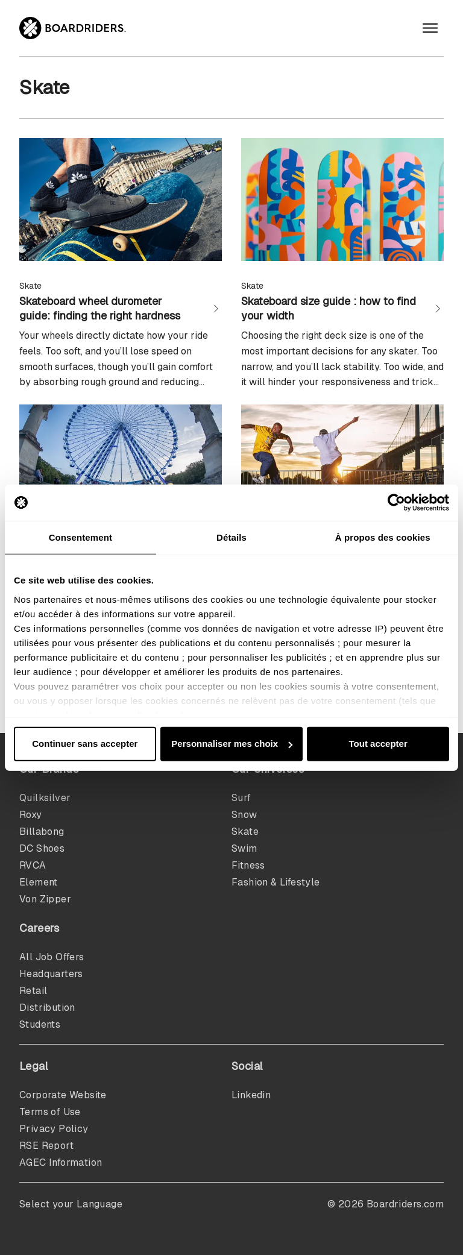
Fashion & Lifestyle (276, 882)
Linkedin (251, 1095)
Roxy (30, 814)
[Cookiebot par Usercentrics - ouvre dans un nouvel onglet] (396, 503)
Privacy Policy (54, 1128)
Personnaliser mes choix (231, 743)
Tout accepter (378, 743)
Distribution (47, 1007)
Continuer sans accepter (84, 743)
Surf (241, 797)
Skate (245, 831)
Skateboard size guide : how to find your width (328, 308)
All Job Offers (51, 957)
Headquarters (51, 973)
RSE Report (46, 1145)
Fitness (248, 865)
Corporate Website (63, 1095)
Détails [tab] (231, 537)
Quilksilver (45, 797)
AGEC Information (60, 1162)
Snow (244, 814)
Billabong (42, 831)
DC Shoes (42, 848)
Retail (33, 990)
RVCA (32, 865)
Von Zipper (45, 899)
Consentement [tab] (80, 537)
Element (38, 882)
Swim (244, 848)
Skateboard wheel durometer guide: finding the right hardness (99, 308)
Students (39, 1024)
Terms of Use (50, 1112)
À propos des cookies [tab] (382, 537)
